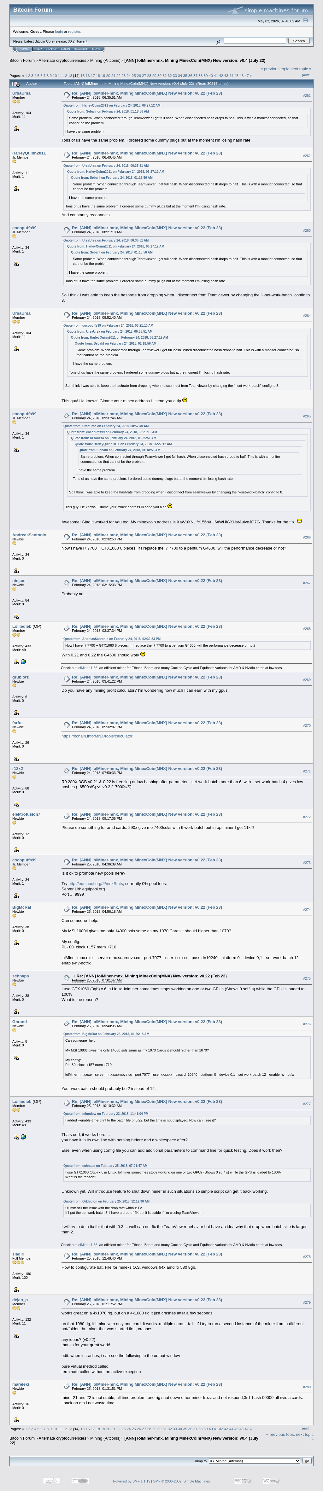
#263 (307, 230)
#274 (307, 910)
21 (113, 75)
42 (221, 75)
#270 (307, 725)
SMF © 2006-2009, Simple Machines (181, 1481)
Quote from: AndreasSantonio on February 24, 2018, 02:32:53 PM (112, 639)
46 (241, 75)
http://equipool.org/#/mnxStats (95, 883)
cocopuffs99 (24, 227)
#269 (307, 680)
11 (60, 75)
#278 (307, 1257)
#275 (307, 978)
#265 (307, 416)
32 (170, 75)
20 (108, 75)
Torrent (82, 41)
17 (93, 75)
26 (139, 75)
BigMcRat (21, 907)
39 (206, 75)
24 (129, 75)
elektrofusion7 (26, 814)
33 (175, 75)
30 (159, 75)
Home (24, 48)
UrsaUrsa (21, 93)
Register (81, 48)
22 (118, 75)
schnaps (20, 976)
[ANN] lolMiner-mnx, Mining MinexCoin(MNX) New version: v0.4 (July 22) (194, 60)
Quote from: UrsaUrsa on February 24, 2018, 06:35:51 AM (106, 165)
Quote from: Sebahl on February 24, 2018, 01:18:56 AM (108, 111)
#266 (307, 537)
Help (38, 48)
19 (103, 75)
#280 (307, 1387)
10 (55, 75)
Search (52, 48)
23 (123, 75)
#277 (307, 1104)
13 (70, 75)
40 (211, 75)
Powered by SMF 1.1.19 (131, 1481)
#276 (307, 1024)
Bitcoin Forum (22, 60)
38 (200, 75)
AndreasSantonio (29, 535)
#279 (307, 1302)
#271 (307, 771)
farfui (17, 722)
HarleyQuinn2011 (29, 153)
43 (226, 75)
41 (216, 75)
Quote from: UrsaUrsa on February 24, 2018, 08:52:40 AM (106, 426)
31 (164, 75)
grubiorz (20, 677)
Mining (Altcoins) (105, 60)
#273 (307, 863)
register (74, 31)
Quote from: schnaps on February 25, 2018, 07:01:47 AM (105, 1166)
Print (305, 75)
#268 (307, 629)
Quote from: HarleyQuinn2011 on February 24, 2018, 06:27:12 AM (112, 105)
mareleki (20, 1384)
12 (65, 75)
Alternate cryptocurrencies (62, 60)
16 (87, 75)
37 (195, 75)
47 (247, 75)
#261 (307, 95)
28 (149, 75)
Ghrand (19, 1021)
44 (231, 75)
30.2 (71, 41)
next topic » (301, 69)
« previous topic (275, 69)
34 (180, 75)
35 (185, 75)
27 (144, 75)
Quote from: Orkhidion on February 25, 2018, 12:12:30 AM (106, 1201)
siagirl (18, 1254)
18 (98, 75)
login (59, 31)
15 (82, 75)
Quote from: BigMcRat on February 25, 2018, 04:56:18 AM (106, 1034)
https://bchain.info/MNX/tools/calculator (97, 736)
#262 (307, 156)
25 (134, 75)
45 (236, 75)
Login (65, 48)
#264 (307, 316)
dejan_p (20, 1299)
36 (190, 75)
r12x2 (17, 768)
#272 (307, 817)
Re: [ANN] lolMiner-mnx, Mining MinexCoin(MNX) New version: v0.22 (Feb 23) (147, 93)
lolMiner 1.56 (87, 668)
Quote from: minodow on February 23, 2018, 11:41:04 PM (106, 1113)
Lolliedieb (22, 626)
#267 (307, 583)
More (96, 48)
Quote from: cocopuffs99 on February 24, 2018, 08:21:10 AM (108, 325)
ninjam (19, 580)
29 (154, 75)
